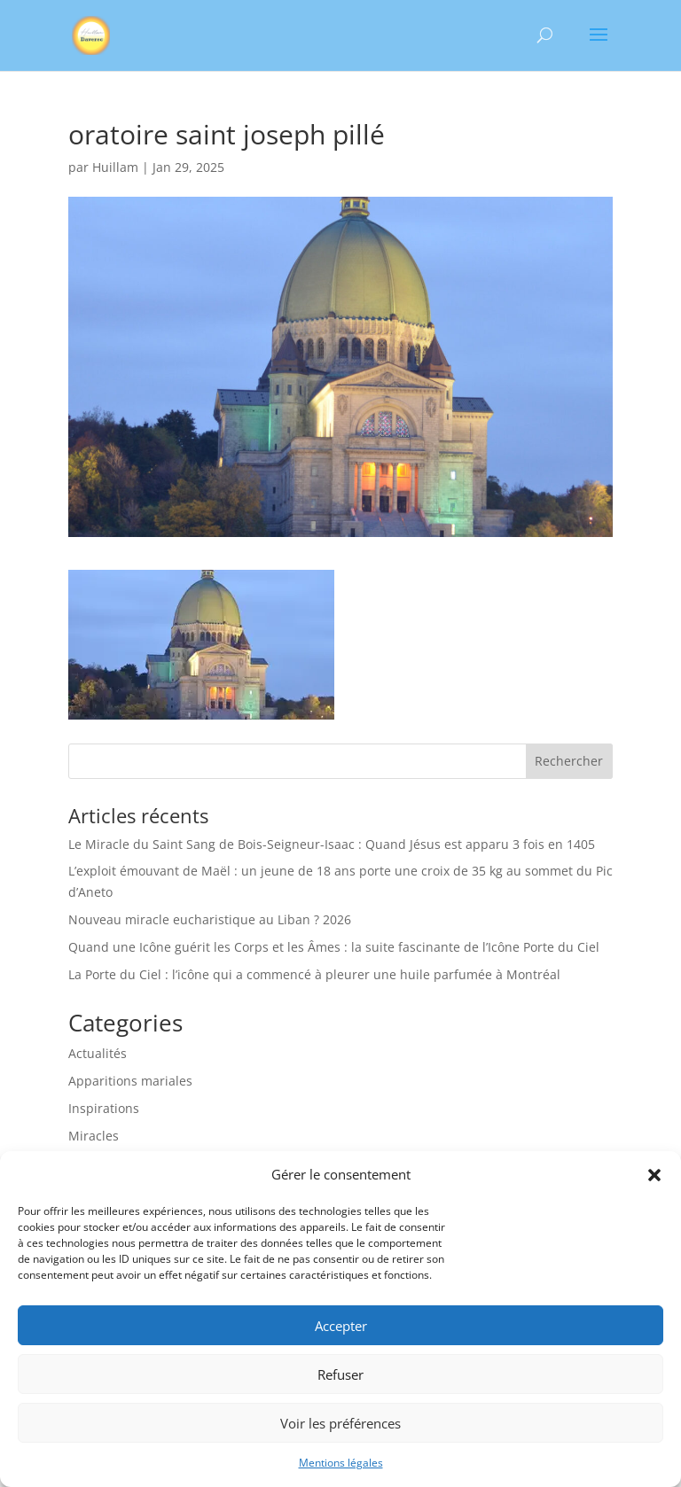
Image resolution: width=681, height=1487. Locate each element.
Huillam (115, 167)
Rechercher (569, 760)
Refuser (340, 1374)
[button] (654, 1175)
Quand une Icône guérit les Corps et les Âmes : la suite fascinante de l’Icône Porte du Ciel (333, 946)
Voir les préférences (340, 1423)
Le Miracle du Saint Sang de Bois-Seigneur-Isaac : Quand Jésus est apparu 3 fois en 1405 (331, 844)
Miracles (93, 1135)
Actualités (97, 1053)
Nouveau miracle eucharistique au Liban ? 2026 (209, 919)
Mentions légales (341, 1462)
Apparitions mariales (130, 1080)
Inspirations (103, 1108)
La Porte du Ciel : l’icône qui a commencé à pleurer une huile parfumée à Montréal (314, 974)
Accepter (341, 1326)
